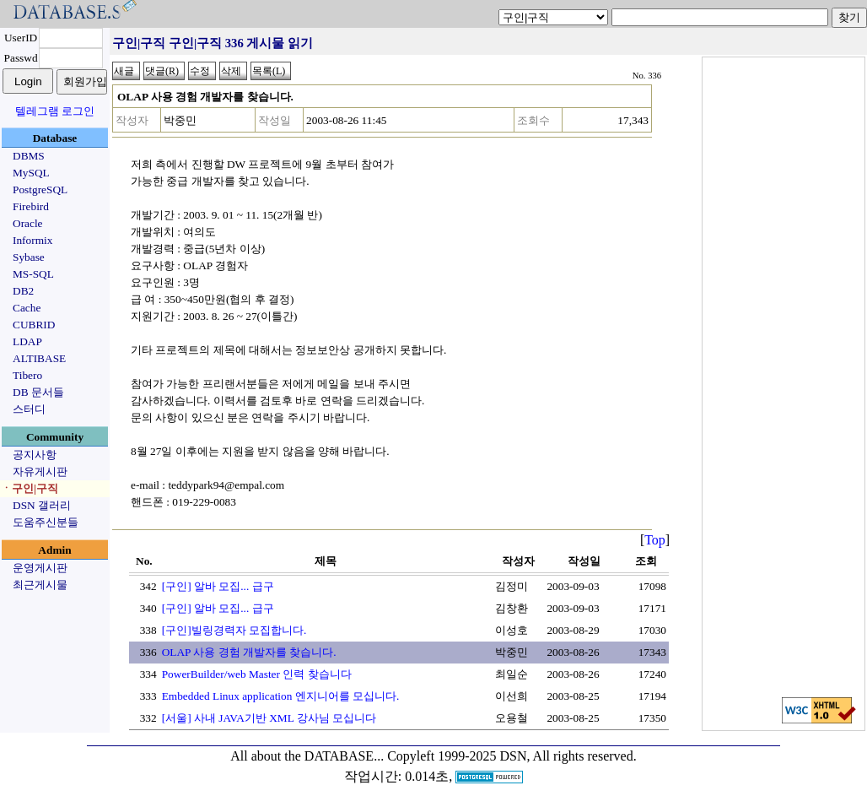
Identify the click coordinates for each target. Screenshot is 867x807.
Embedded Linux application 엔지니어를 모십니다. (281, 696)
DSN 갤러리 (42, 505)
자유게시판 (40, 471)
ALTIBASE (39, 358)
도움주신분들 (45, 522)
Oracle (28, 223)
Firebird (31, 206)
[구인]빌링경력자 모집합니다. (234, 630)
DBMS (29, 155)
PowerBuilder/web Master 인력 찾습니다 (257, 674)
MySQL (31, 172)
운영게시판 (40, 567)
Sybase (29, 257)
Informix (32, 240)
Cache (26, 307)
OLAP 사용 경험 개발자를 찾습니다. (249, 652)
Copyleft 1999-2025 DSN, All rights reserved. (512, 756)
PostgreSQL (40, 189)
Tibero (27, 375)
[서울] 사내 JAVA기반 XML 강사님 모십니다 (269, 718)
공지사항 (35, 454)
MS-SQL (33, 274)
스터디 (29, 409)
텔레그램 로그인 (54, 111)
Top (654, 540)
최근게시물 (40, 584)
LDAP (27, 341)
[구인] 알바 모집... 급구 (218, 586)
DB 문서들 (38, 392)
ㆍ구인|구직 (29, 488)
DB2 (23, 290)
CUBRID (34, 324)
